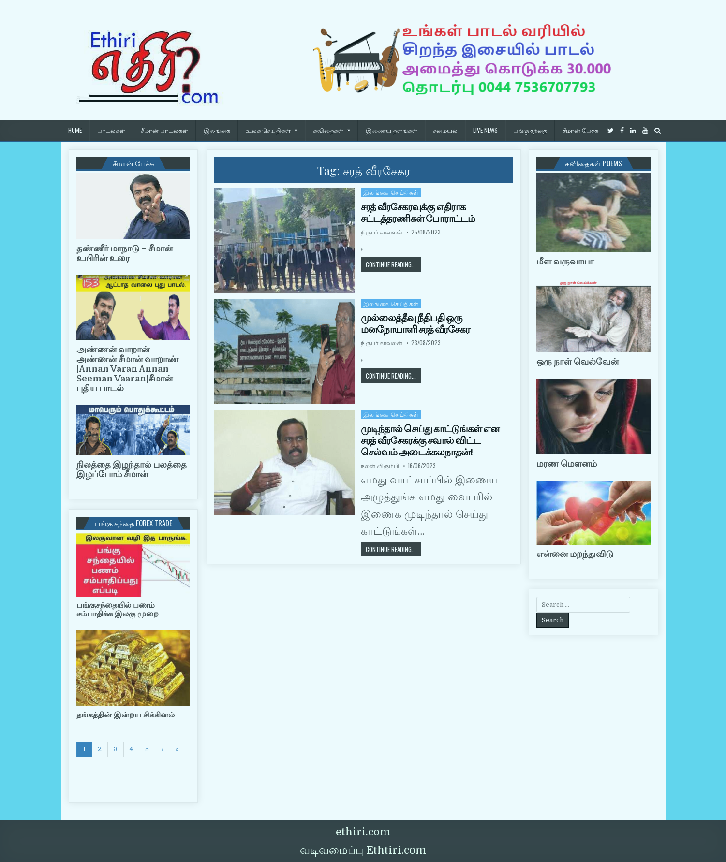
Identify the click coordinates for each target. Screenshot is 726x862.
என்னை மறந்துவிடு (574, 554)
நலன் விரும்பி (380, 465)
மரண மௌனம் (566, 463)
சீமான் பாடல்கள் (164, 130)
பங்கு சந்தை (530, 130)
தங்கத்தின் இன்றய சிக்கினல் (125, 715)
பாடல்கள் (111, 130)
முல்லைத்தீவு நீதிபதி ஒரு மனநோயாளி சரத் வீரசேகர (415, 323)
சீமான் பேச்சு (580, 130)
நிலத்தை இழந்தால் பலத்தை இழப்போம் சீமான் (131, 469)
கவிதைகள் (328, 130)
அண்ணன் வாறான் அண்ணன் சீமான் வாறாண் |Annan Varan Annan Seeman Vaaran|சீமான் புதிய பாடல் (127, 369)
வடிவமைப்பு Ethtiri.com (363, 850)
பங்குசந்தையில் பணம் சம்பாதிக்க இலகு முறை (117, 609)
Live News (485, 130)
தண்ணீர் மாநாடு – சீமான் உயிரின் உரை (124, 253)
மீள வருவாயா (565, 261)
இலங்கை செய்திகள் (391, 192)
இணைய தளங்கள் (391, 130)
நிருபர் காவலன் (381, 232)
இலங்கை (217, 130)
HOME (75, 130)
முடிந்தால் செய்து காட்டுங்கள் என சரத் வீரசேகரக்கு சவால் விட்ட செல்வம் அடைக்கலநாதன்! (430, 440)
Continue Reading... (393, 264)
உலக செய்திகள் (268, 130)
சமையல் (445, 130)
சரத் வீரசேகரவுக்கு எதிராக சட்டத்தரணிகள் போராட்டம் (418, 212)
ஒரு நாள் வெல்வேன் (577, 361)
